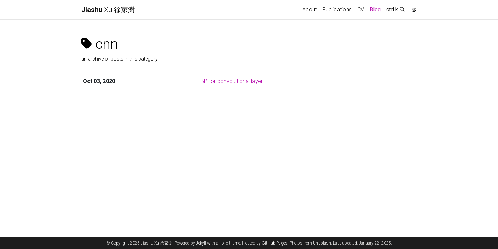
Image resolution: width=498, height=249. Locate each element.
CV (360, 9)
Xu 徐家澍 (108, 10)
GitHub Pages (274, 243)
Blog (375, 9)
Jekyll (201, 243)
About (309, 9)
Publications (337, 9)
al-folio (222, 243)
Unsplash (322, 243)
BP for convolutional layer (232, 81)
